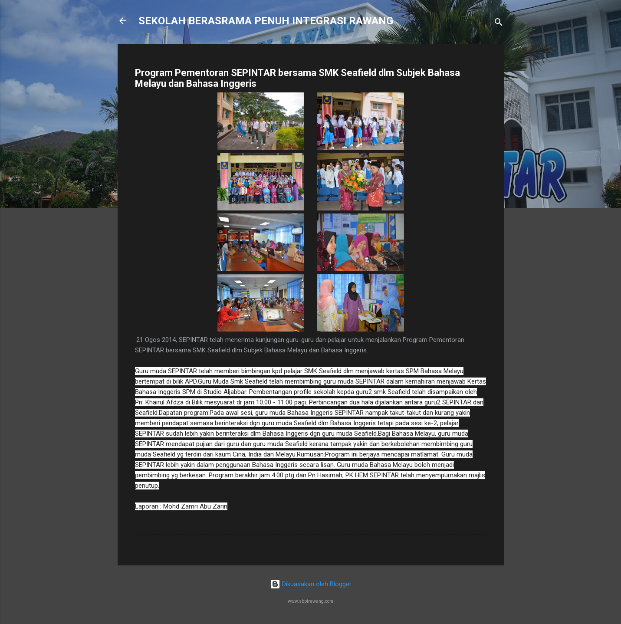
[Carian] (498, 23)
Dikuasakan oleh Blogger (311, 584)
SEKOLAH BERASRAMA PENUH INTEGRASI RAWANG (265, 21)
